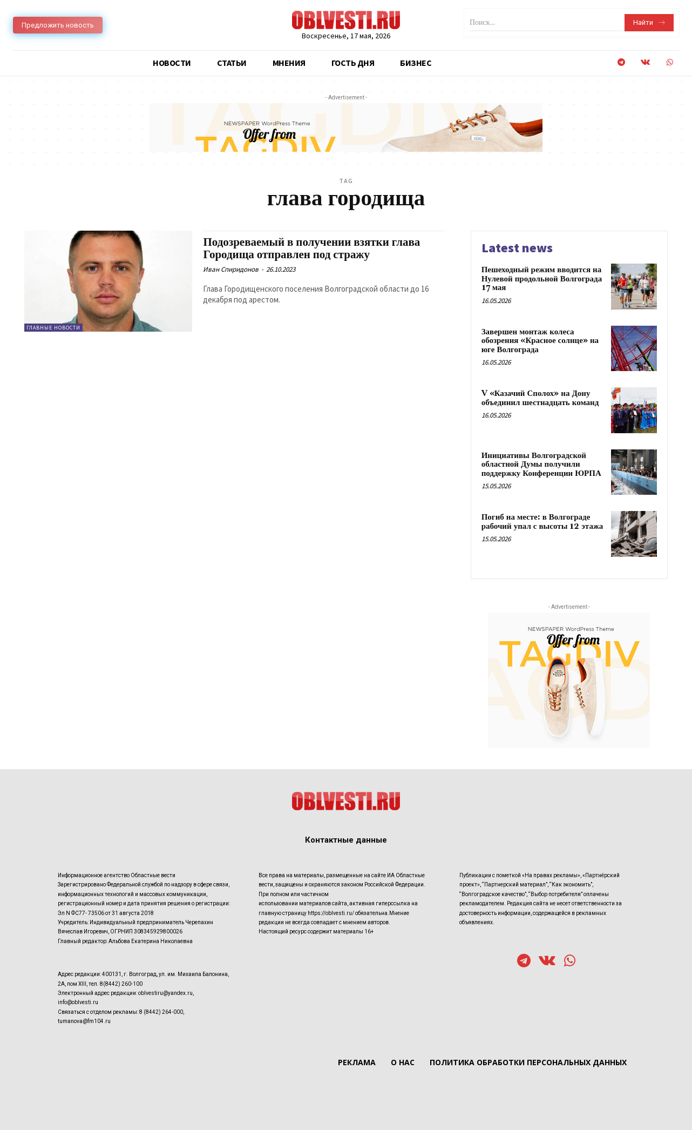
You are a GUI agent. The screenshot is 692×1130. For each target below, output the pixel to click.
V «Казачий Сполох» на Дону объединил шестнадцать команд (540, 398)
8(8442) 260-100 (121, 984)
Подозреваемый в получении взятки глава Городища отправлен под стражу (311, 249)
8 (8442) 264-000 (161, 1012)
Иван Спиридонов (231, 269)
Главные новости (53, 327)
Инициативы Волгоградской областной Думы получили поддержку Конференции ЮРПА (541, 464)
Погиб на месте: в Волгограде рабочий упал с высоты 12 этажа (542, 522)
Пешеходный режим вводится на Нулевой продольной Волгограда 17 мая (541, 279)
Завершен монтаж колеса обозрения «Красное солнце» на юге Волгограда (540, 341)
